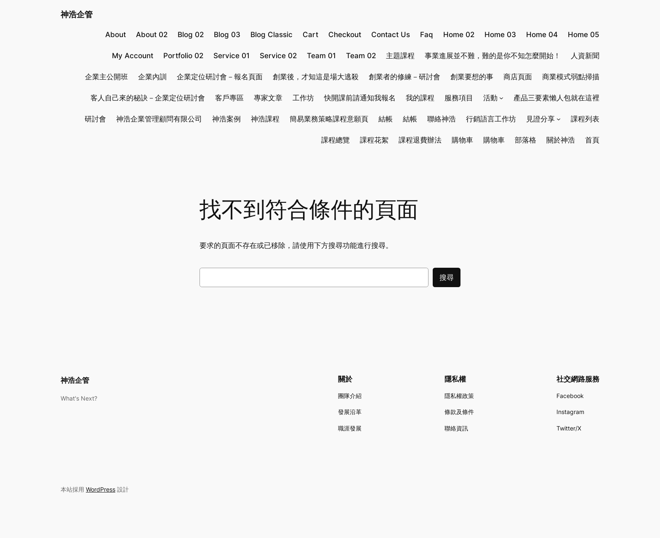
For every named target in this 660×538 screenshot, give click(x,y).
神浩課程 (265, 119)
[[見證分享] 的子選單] (558, 119)
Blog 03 (227, 34)
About (115, 34)
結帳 (385, 119)
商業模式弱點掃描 (570, 77)
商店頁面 (517, 77)
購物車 (462, 140)
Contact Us (390, 34)
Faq (426, 34)
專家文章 (268, 98)
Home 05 (583, 34)
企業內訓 (152, 77)
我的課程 (420, 98)
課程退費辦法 (420, 140)
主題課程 (400, 55)
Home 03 (500, 34)
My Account (132, 55)
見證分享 (540, 119)
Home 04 (542, 34)
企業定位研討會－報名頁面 (220, 77)
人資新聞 (585, 55)
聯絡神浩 (441, 119)
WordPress (100, 489)
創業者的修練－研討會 (404, 77)
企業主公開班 (106, 77)
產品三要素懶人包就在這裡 (556, 98)
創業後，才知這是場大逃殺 (316, 77)
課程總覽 (335, 140)
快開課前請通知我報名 (360, 98)
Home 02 (458, 34)
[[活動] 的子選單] (501, 98)
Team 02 (361, 55)
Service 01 (231, 55)
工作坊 (303, 98)
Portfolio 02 (183, 55)
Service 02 (278, 55)
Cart (310, 34)
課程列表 (585, 119)
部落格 (525, 140)
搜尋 (446, 277)
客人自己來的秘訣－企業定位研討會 (147, 98)
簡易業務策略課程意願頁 (329, 119)
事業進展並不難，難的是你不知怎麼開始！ (493, 55)
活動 (490, 98)
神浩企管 (77, 14)
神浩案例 (226, 119)
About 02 (152, 34)
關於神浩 (560, 140)
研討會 (95, 119)
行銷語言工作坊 (491, 119)
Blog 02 (191, 34)
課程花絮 (374, 140)
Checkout (344, 34)
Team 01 (321, 55)
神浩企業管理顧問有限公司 (159, 119)
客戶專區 (229, 98)
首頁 (592, 140)
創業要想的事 (471, 77)
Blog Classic (271, 34)
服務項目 (458, 98)
